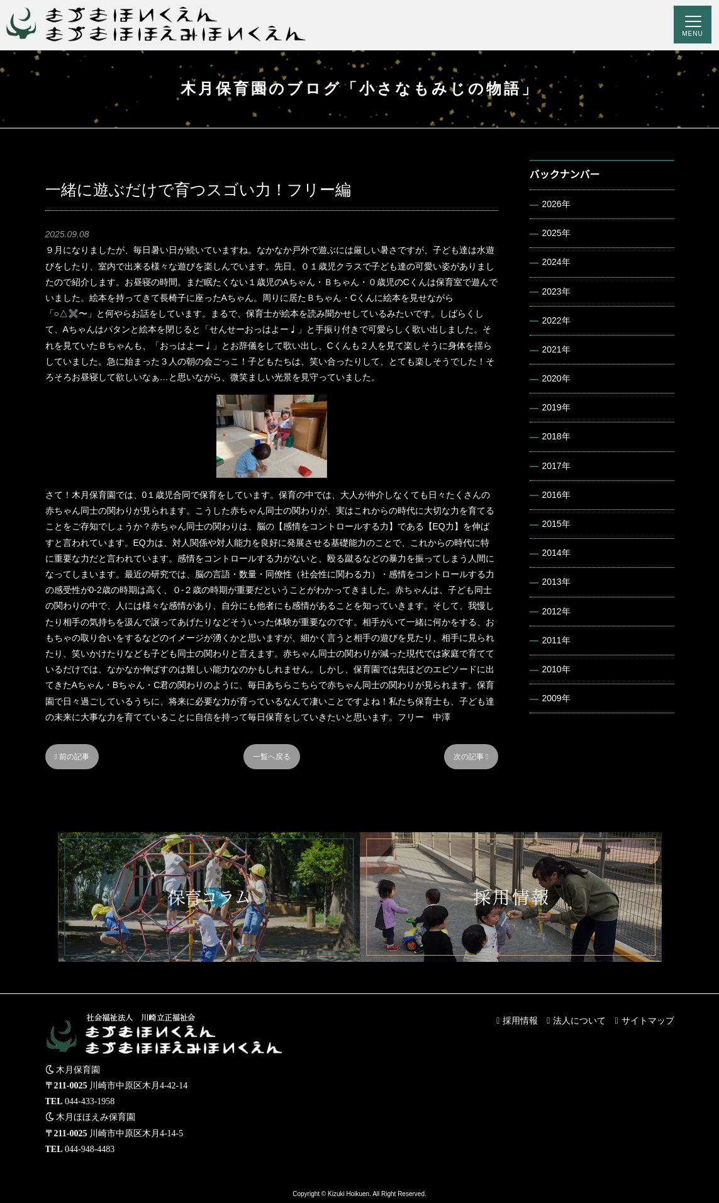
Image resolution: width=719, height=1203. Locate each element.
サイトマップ (647, 1020)
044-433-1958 (89, 1101)
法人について (579, 1020)
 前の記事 (72, 756)
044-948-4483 (89, 1149)
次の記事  (471, 756)
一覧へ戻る (272, 756)
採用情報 (520, 1020)
